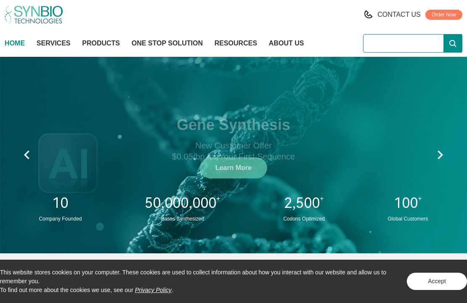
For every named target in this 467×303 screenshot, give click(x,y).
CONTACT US (399, 14)
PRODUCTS (101, 44)
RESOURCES (236, 43)
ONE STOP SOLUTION (167, 43)
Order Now (444, 15)
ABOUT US (286, 43)
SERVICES (54, 43)
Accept (437, 281)
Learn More (233, 167)
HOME (15, 43)
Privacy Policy (153, 290)
